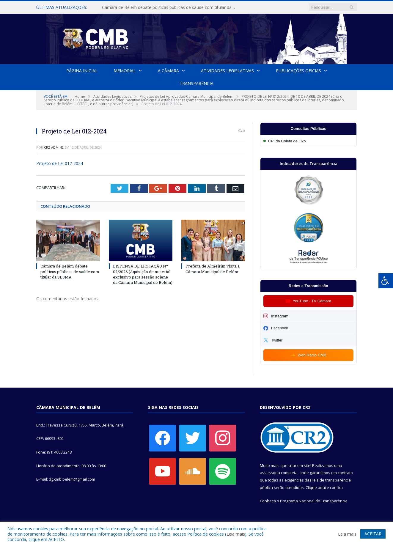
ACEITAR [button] (372, 533)
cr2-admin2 (54, 147)
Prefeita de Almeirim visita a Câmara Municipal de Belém (213, 268)
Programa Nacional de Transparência (314, 500)
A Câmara (168, 70)
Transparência (196, 83)
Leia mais (236, 534)
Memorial (125, 70)
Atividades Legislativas (227, 70)
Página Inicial (82, 70)
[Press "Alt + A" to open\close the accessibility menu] (385, 280)
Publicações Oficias (298, 70)
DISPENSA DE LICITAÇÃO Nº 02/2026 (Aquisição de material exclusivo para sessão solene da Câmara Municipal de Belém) (142, 274)
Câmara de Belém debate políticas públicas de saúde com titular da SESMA (170, 7)
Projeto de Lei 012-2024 (59, 163)
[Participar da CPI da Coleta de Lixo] (308, 141)
